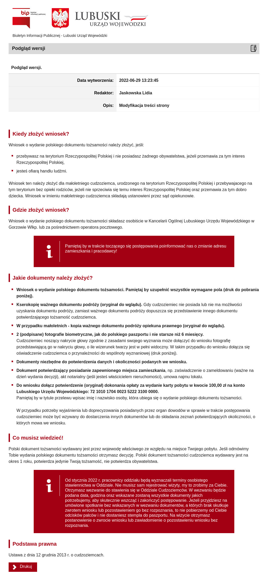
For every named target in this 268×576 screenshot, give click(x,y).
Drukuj (26, 566)
